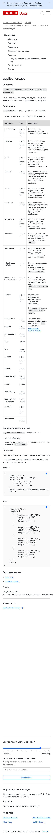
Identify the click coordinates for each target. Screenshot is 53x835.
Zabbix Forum (38, 822)
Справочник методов (12, 25)
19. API (28, 22)
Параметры (13, 47)
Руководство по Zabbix (12, 22)
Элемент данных (12, 599)
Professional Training (41, 817)
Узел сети (9, 594)
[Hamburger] (48, 13)
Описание (12, 43)
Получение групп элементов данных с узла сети (28, 60)
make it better (36, 6)
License (45, 831)
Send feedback (26, 778)
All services (7, 822)
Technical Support (10, 817)
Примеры (12, 55)
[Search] (42, 13)
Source (11, 69)
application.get (12, 39)
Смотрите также (15, 65)
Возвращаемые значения (18, 51)
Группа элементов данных (35, 25)
